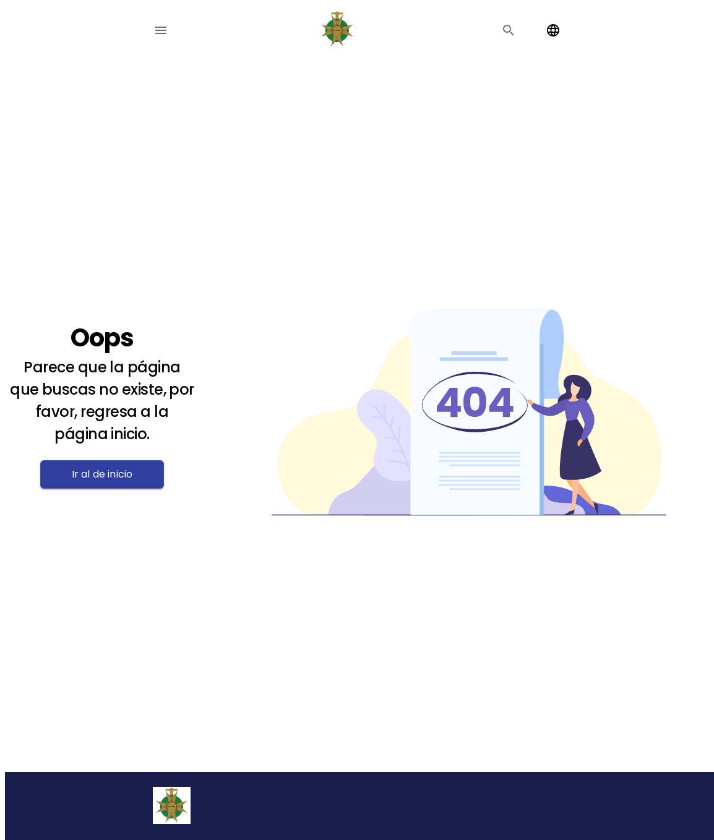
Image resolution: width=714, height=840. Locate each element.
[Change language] (553, 30)
